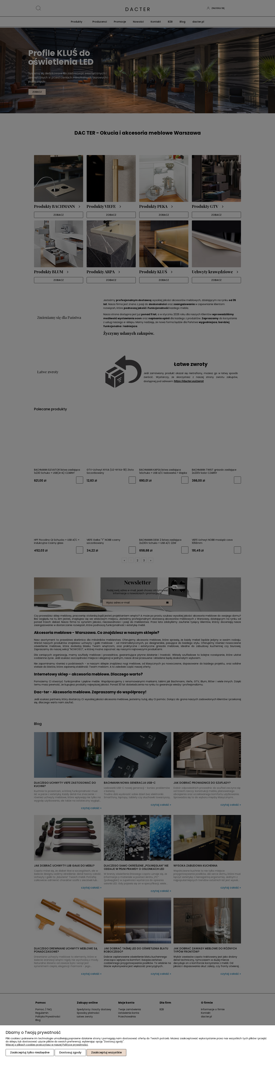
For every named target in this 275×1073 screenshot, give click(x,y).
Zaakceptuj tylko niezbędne (29, 1053)
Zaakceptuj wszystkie (106, 1053)
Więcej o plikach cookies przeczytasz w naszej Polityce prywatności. (47, 1045)
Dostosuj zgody (70, 1053)
